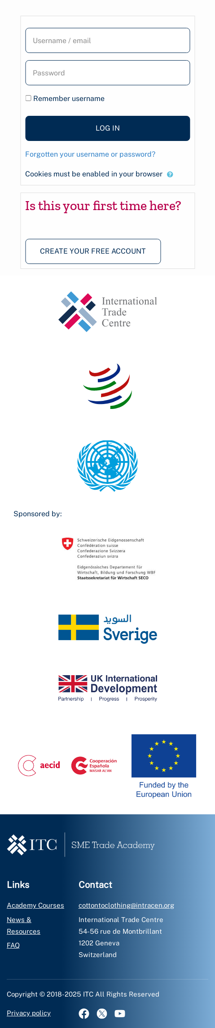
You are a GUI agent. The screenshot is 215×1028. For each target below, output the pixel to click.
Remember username (69, 98)
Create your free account (93, 251)
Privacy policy (29, 1013)
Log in (108, 128)
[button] (170, 174)
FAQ (13, 945)
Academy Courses (35, 905)
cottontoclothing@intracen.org (126, 905)
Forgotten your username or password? (90, 154)
